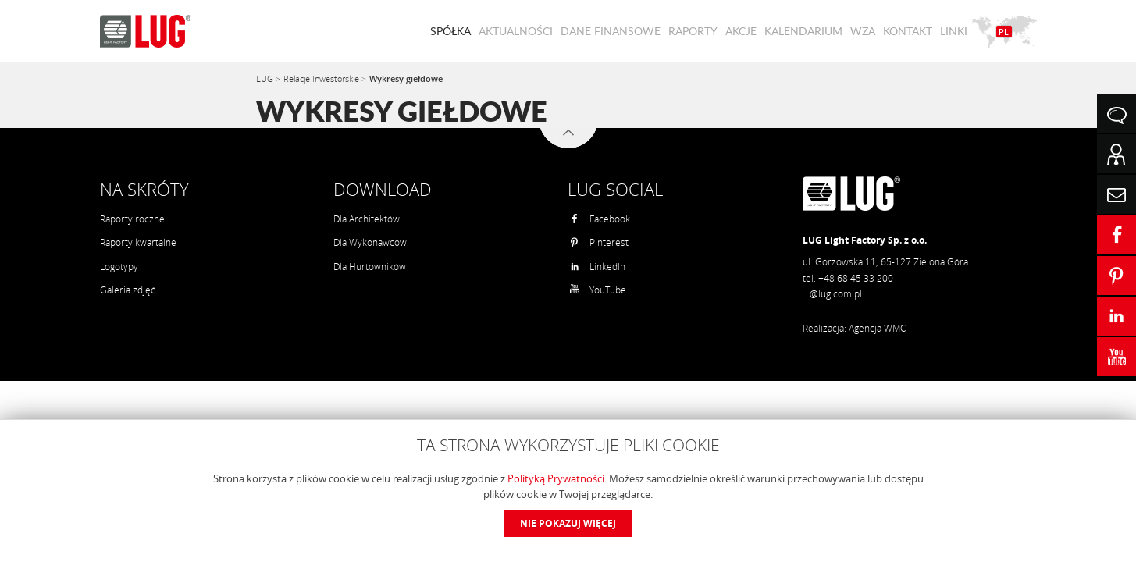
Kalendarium (803, 30)
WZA (862, 30)
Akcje (741, 30)
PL (1004, 31)
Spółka (450, 30)
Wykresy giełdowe (406, 78)
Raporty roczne (132, 219)
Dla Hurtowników (369, 266)
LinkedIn (597, 266)
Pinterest (599, 242)
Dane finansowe (611, 30)
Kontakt (907, 30)
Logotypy (119, 266)
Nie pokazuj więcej (568, 523)
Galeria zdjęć (127, 290)
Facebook (599, 219)
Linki (953, 30)
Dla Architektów (366, 219)
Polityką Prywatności (555, 478)
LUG (266, 78)
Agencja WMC (877, 328)
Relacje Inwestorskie (322, 78)
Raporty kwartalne (138, 242)
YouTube (597, 290)
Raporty (693, 30)
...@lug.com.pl (832, 294)
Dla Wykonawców (370, 242)
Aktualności (516, 30)
